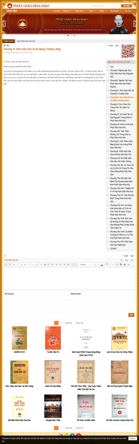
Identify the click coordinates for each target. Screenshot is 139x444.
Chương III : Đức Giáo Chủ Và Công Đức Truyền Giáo (122, 92)
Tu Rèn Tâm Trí (53, 352)
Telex (126, 260)
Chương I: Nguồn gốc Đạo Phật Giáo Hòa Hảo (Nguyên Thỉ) (121, 73)
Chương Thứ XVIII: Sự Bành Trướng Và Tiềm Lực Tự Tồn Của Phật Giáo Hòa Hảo (121, 234)
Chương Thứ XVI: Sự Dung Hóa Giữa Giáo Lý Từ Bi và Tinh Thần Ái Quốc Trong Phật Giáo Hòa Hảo (121, 210)
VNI (132, 260)
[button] (68, 11)
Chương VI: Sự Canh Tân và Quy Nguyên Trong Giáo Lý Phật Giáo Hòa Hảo (121, 117)
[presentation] (22, 306)
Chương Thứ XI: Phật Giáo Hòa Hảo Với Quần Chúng (120, 160)
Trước (111, 45)
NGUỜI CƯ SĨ (19, 352)
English (133, 1)
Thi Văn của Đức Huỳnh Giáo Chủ (119, 420)
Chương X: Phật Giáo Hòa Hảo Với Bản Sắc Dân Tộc (120, 153)
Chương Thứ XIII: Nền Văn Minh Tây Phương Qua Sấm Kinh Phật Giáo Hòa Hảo (121, 181)
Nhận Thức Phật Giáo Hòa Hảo (119, 62)
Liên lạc (126, 1)
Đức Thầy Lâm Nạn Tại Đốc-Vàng (19, 386)
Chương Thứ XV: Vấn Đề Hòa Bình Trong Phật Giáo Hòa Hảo (122, 198)
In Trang (4, 256)
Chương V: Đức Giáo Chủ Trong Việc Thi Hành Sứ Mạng (120, 107)
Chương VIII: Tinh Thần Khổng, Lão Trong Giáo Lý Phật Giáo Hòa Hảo (120, 134)
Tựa (111, 66)
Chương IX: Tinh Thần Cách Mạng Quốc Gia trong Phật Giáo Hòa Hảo (121, 144)
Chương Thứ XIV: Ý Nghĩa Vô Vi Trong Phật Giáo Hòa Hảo (122, 190)
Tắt (121, 260)
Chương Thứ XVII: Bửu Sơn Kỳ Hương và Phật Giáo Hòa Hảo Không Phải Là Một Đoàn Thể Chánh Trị (122, 223)
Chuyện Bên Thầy (53, 420)
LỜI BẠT (113, 248)
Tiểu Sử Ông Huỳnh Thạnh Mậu (119, 386)
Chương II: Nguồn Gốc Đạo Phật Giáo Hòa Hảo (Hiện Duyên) (121, 83)
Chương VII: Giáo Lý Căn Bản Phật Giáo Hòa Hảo (121, 126)
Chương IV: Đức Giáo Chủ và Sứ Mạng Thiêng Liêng (121, 99)
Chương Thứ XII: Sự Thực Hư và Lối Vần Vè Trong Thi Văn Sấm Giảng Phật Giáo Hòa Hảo (122, 170)
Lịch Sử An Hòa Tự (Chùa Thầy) (120, 352)
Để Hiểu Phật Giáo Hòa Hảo (19, 420)
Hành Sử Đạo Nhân (53, 386)
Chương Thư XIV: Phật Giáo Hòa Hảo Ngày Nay (121, 243)
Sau (116, 45)
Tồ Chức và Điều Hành (86, 420)
